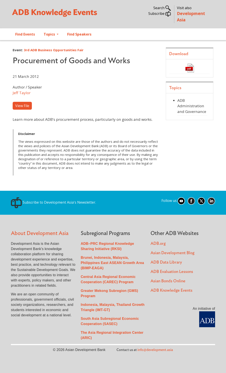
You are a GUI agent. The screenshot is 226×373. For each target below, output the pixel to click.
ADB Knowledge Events (171, 290)
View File (22, 105)
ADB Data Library (166, 262)
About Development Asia (39, 233)
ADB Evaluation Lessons (172, 272)
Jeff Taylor (22, 92)
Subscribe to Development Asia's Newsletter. (53, 202)
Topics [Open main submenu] (50, 34)
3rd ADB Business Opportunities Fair (54, 50)
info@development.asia (155, 350)
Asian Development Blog (172, 253)
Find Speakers (79, 34)
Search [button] (162, 7)
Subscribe (159, 13)
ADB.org (158, 244)
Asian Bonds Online (168, 281)
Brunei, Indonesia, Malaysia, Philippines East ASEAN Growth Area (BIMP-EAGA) (112, 263)
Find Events (25, 34)
